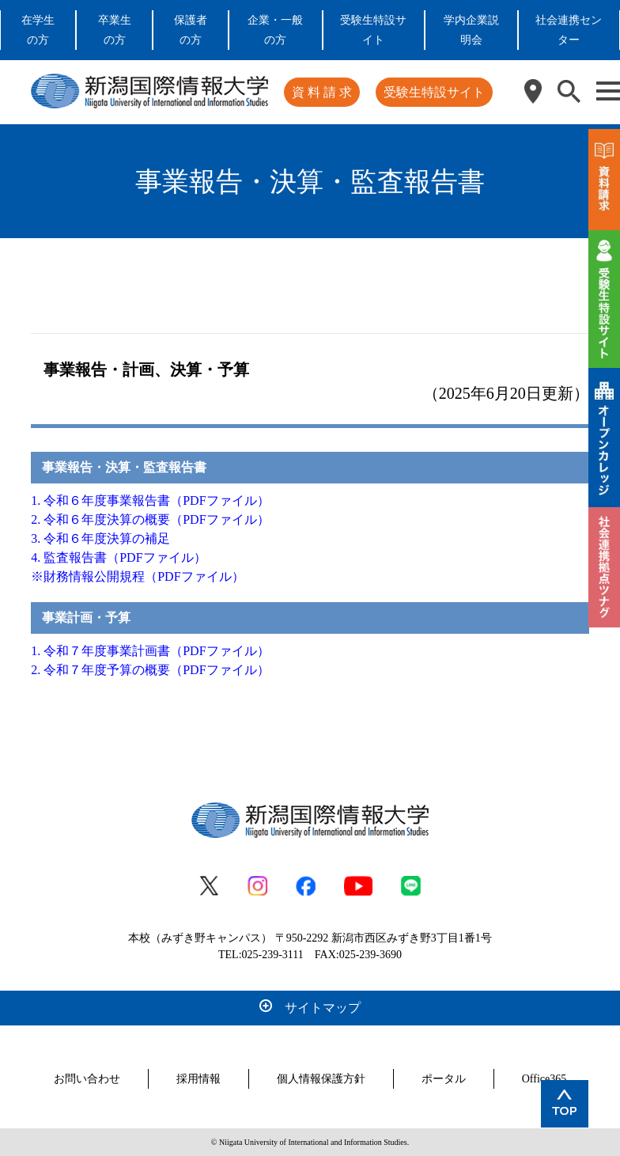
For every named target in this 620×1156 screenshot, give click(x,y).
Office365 (544, 1079)
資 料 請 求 (322, 92)
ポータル (444, 1079)
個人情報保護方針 (321, 1079)
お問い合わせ (87, 1079)
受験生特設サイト (434, 92)
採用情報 (198, 1079)
